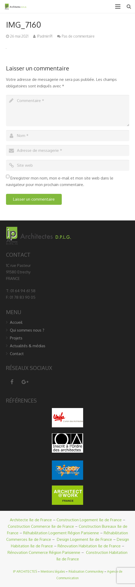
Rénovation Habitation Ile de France (89, 545)
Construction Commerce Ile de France (41, 526)
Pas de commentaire (78, 36)
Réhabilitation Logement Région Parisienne (61, 532)
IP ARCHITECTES (25, 571)
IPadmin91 (44, 36)
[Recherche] (129, 6)
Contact (17, 353)
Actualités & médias (27, 345)
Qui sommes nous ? (27, 330)
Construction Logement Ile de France (89, 519)
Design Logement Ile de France (84, 539)
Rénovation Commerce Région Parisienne (44, 552)
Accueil (16, 322)
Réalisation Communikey (86, 571)
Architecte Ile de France (31, 519)
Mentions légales (53, 571)
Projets (16, 338)
